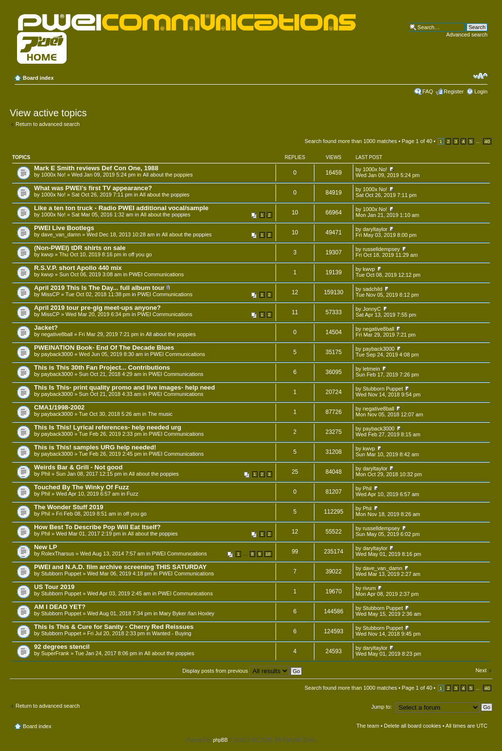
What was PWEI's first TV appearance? (93, 188)
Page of (417, 141)
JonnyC (372, 309)
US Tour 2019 (54, 586)
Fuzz (132, 494)
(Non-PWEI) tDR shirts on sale (79, 247)
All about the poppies (168, 175)
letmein (371, 369)
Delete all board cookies (412, 726)
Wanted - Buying (171, 633)
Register (454, 91)
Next (480, 670)
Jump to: (381, 707)
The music (160, 414)
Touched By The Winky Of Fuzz (81, 487)
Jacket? (46, 327)
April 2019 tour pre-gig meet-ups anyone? (97, 307)
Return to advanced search (48, 124)
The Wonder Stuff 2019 (69, 507)
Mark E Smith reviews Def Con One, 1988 (96, 168)
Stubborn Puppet (383, 389)
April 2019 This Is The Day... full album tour (99, 287)
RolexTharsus (57, 553)
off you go (140, 254)
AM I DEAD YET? (60, 606)
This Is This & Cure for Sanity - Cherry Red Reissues (113, 626)
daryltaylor (375, 229)
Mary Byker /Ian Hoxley (186, 613)
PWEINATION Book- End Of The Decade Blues (104, 347)
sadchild (372, 289)
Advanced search (466, 34)
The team (368, 726)
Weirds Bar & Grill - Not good (78, 467)
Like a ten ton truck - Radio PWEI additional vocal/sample (121, 208)
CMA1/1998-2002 (59, 407)
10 (268, 554)
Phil (45, 474)
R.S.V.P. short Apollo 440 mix (78, 267)
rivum (369, 588)
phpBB (220, 740)
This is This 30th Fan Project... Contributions (102, 367)
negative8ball (57, 334)
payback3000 (57, 354)
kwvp (47, 254)
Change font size (480, 76)
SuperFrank (55, 653)
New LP (45, 547)
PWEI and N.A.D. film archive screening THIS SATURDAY (120, 567)
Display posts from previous (242, 671)
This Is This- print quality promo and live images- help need (124, 387)
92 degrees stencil (61, 646)
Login (480, 91)
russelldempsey (381, 249)
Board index (38, 78)
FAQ (427, 91)
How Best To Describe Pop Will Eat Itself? (97, 527)
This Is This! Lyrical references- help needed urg (107, 427)
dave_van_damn (61, 234)
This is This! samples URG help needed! (95, 447)
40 (487, 141)
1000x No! (53, 175)
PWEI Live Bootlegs (64, 228)
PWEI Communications (156, 274)
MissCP (50, 294)
